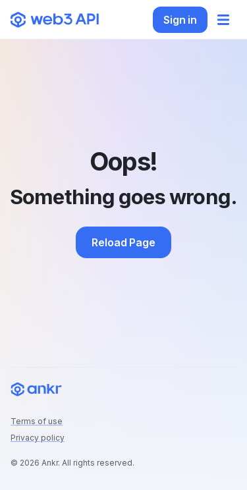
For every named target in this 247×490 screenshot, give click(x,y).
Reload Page (123, 242)
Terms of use (37, 421)
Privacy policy (38, 438)
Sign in (180, 19)
